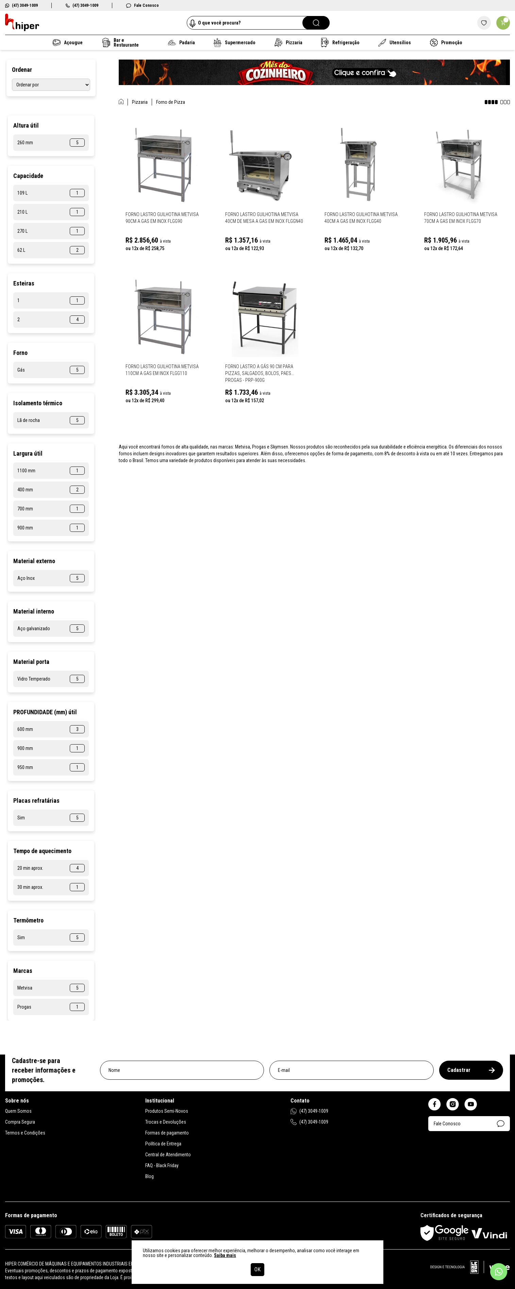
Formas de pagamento (167, 1133)
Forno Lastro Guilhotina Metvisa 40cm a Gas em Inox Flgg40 (361, 218)
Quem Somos (18, 1111)
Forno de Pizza (170, 102)
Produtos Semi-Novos (166, 1111)
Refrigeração (340, 42)
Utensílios (395, 43)
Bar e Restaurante (120, 42)
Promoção (446, 42)
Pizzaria (288, 42)
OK (257, 1269)
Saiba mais (225, 1255)
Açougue (67, 42)
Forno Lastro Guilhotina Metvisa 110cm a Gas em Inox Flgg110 (162, 370)
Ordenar (22, 69)
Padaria (181, 42)
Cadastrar (471, 1070)
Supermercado (234, 42)
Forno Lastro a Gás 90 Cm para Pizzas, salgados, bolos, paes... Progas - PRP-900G (259, 373)
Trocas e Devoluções (165, 1122)
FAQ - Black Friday (162, 1165)
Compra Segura (20, 1122)
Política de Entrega (163, 1143)
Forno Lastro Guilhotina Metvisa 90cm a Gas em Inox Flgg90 (162, 218)
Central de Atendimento (168, 1154)
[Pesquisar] (316, 23)
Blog (149, 1176)
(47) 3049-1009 (21, 5)
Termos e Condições (25, 1133)
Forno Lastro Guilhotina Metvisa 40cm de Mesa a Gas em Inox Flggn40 (264, 218)
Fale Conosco (142, 5)
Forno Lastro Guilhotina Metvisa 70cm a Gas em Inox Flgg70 (460, 218)
